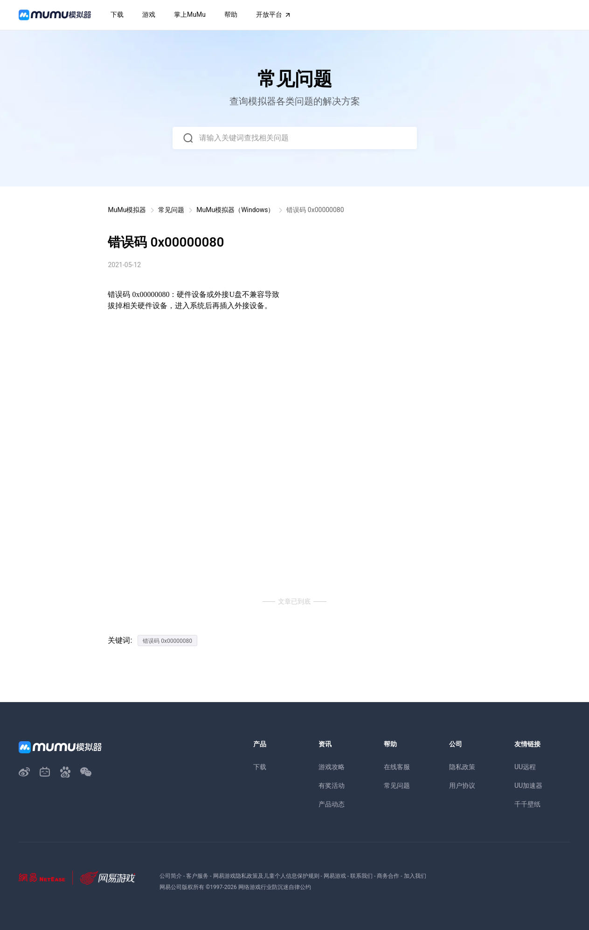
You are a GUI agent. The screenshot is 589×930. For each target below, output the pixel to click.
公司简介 (170, 876)
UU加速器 (528, 785)
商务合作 (388, 876)
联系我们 (361, 876)
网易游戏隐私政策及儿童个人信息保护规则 (266, 876)
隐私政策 (462, 767)
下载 (259, 767)
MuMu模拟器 (127, 210)
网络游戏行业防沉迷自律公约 (274, 887)
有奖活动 (332, 785)
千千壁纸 (527, 804)
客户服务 (197, 876)
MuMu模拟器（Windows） (235, 210)
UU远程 (525, 767)
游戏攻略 (332, 767)
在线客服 (397, 767)
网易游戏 (335, 876)
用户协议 (462, 785)
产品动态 (332, 804)
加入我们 (415, 876)
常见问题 (171, 210)
